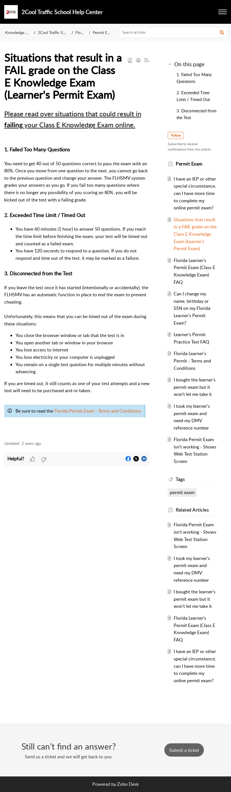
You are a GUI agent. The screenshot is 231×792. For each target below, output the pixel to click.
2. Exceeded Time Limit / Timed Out (193, 96)
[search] (173, 32)
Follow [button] (176, 135)
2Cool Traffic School (55, 32)
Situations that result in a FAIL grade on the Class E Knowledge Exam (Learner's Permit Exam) (195, 234)
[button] (222, 32)
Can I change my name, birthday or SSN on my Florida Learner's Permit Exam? (192, 308)
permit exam (182, 492)
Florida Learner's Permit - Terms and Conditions (192, 360)
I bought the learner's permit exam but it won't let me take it (194, 387)
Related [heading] (192, 510)
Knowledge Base (19, 32)
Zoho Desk (128, 784)
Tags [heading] (180, 479)
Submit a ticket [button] (184, 750)
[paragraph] (77, 271)
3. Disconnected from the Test (196, 114)
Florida (81, 32)
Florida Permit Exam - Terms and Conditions (97, 411)
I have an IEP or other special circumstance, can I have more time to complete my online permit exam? (195, 193)
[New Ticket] (184, 750)
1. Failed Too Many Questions (194, 78)
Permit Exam (104, 32)
